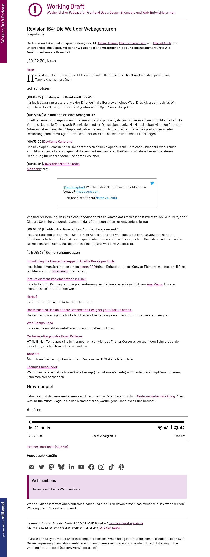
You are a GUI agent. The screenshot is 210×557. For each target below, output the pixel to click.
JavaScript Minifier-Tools (61, 164)
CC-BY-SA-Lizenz (109, 527)
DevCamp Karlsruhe (57, 141)
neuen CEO (88, 266)
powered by (3, 519)
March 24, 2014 (106, 198)
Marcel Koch (162, 43)
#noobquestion (87, 191)
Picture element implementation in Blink (56, 279)
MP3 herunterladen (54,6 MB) (47, 447)
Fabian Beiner (108, 43)
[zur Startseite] (107, 10)
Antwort (33, 354)
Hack (30, 70)
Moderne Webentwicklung (156, 396)
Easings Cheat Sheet (42, 367)
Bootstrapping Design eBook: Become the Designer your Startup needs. (79, 310)
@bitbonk (34, 169)
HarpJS (32, 296)
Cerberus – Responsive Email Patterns (55, 336)
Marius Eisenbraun (132, 43)
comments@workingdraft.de (126, 523)
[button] (30, 428)
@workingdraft (74, 187)
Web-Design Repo (40, 323)
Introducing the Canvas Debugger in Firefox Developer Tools (71, 261)
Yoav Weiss (155, 284)
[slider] (30, 422)
